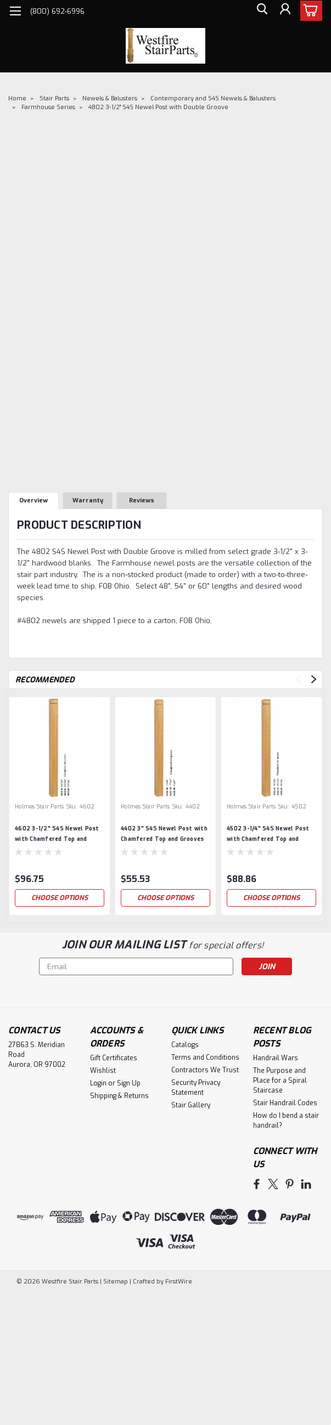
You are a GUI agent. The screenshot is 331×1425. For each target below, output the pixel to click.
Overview (33, 500)
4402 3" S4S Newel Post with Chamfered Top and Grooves (164, 833)
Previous (298, 679)
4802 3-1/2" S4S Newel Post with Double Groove (158, 107)
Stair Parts (54, 98)
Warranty (87, 500)
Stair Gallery (190, 1105)
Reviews (141, 500)
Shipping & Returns (119, 1096)
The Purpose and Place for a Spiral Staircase (280, 1080)
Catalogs (185, 1045)
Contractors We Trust (205, 1070)
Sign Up (129, 1083)
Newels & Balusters (109, 98)
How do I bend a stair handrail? (286, 1120)
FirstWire (178, 1280)
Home (17, 98)
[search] (259, 11)
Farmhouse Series (48, 107)
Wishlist (103, 1070)
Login (98, 1083)
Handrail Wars (275, 1058)
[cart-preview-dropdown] (309, 11)
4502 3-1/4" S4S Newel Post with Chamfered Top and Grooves (268, 835)
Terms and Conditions (205, 1057)
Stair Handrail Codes (285, 1103)
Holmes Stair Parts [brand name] (39, 806)
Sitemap (115, 1280)
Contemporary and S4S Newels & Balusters (213, 98)
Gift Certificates (113, 1058)
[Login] (284, 11)
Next (314, 679)
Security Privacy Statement (195, 1087)
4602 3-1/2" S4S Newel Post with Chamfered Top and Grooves (57, 835)
